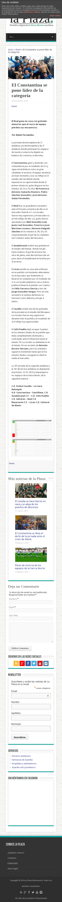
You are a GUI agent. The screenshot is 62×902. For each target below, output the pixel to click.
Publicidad (13, 863)
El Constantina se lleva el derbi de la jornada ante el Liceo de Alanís (30, 536)
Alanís (18, 49)
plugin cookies (55, 16)
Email (11, 607)
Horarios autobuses (21, 756)
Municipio (16, 724)
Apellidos (16, 713)
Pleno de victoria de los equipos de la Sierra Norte (30, 567)
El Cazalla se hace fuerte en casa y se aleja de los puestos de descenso (30, 504)
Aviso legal (13, 868)
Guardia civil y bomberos (24, 767)
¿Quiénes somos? (16, 852)
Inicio (10, 49)
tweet (14, 106)
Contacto (12, 858)
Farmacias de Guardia (22, 760)
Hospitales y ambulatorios (24, 763)
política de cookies (32, 12)
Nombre (13, 599)
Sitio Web (13, 615)
